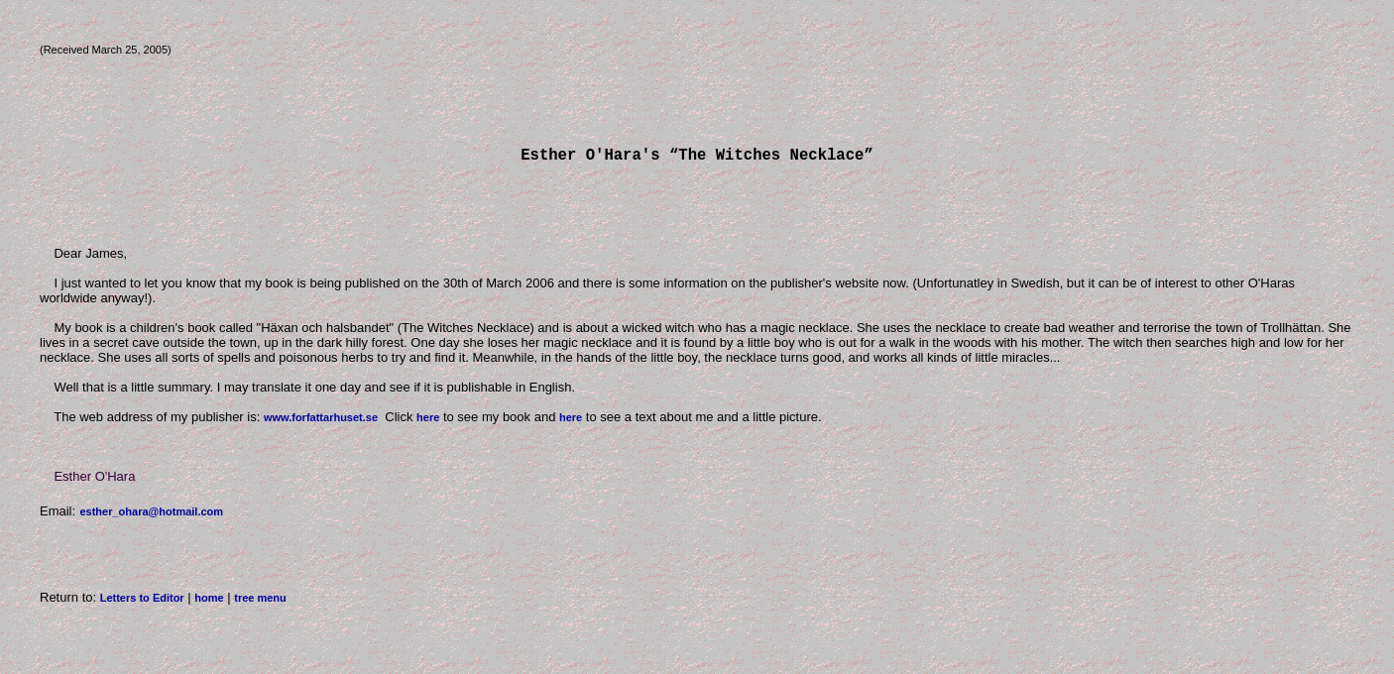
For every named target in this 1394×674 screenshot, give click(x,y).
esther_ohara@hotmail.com (151, 515)
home (208, 602)
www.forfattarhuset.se (321, 421)
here (427, 421)
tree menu (260, 602)
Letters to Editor (142, 602)
